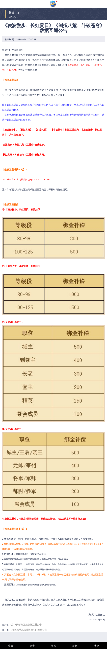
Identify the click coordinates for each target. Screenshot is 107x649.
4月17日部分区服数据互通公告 (25, 624)
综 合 (10, 645)
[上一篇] (5, 625)
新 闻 (74, 645)
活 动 (53, 645)
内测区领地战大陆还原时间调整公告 (28, 629)
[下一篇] (5, 630)
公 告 (32, 645)
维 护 (96, 645)
